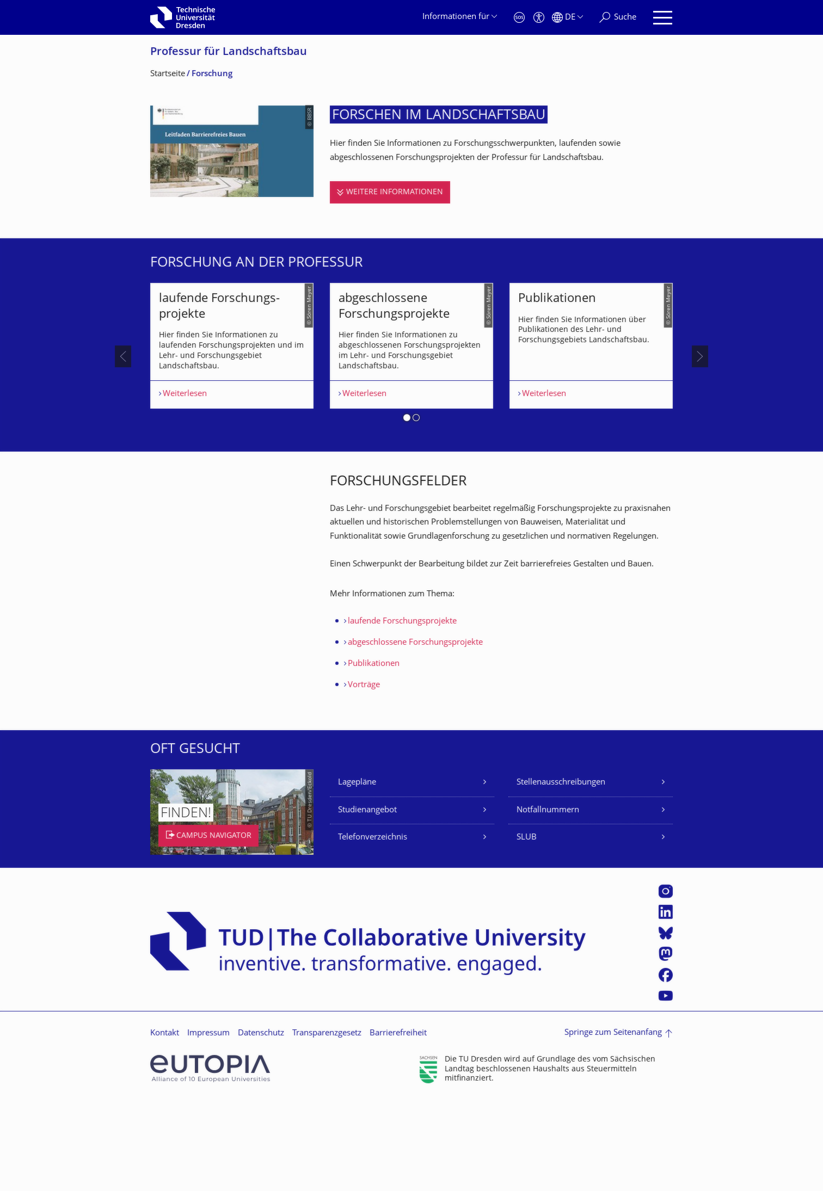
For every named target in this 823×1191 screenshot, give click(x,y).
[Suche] (617, 17)
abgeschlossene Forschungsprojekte (415, 734)
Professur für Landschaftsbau (228, 52)
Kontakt (164, 1124)
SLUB (527, 928)
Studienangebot (367, 901)
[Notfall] (519, 18)
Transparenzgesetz (326, 1124)
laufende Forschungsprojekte (402, 712)
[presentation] (123, 402)
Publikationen (374, 755)
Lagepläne (357, 873)
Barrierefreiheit (398, 1124)
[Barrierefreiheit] (539, 18)
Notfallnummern (548, 901)
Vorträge (364, 776)
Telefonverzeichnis (372, 928)
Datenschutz (261, 1124)
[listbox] (411, 402)
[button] (406, 510)
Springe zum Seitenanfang (613, 1124)
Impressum (208, 1124)
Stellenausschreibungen (561, 873)
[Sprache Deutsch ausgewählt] (567, 17)
